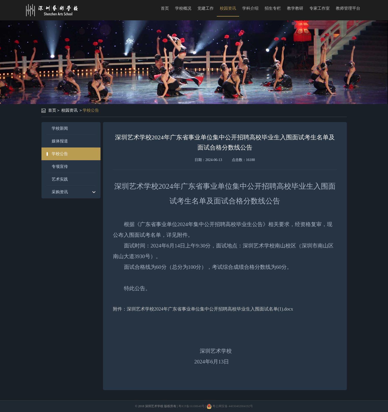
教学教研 (295, 8)
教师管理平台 (348, 8)
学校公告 (91, 110)
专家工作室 (319, 8)
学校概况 (183, 8)
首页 (165, 8)
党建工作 (205, 8)
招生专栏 (273, 8)
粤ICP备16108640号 (191, 406)
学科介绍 (250, 8)
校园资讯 (228, 8)
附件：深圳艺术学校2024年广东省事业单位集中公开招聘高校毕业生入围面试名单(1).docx (203, 309)
